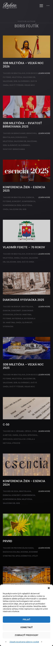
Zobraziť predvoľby (26, 635)
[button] (48, 588)
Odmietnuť (26, 627)
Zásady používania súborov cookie (24, 642)
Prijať (26, 619)
